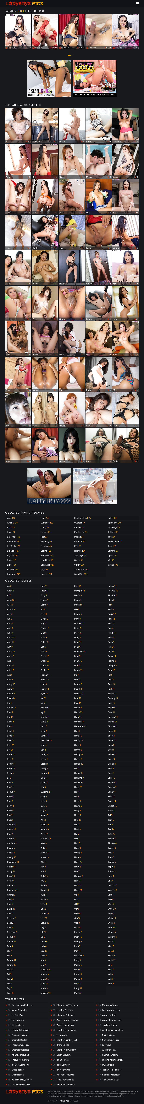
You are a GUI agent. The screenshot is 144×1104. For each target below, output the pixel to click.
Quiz (111, 670)
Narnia (78, 764)
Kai (43, 820)
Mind (77, 647)
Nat (76, 768)
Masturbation (82, 518)
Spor (111, 773)
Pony (111, 637)
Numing (78, 876)
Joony (44, 782)
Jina (44, 778)
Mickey (79, 623)
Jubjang (45, 792)
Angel (10, 642)
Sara (111, 712)
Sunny (112, 792)
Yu (110, 965)
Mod (77, 679)
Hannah (45, 675)
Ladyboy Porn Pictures (67, 1030)
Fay (9, 988)
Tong (111, 857)
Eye (10, 969)
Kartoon (46, 839)
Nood (77, 848)
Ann (10, 647)
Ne (77, 792)
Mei (76, 609)
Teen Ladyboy (63, 1065)
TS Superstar (63, 1060)
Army (11, 684)
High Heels (47, 560)
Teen (111, 537)
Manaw (45, 969)
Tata (111, 834)
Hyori (44, 693)
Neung (78, 806)
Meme (78, 614)
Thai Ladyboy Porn (20, 1060)
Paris (78, 974)
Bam (10, 712)
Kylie (44, 895)
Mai (43, 960)
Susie (111, 796)
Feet (44, 537)
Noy (76, 871)
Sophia (112, 764)
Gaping (46, 551)
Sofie (111, 750)
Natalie (78, 773)
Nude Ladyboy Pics (65, 1075)
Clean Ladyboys (64, 1055)
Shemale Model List (111, 1075)
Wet (111, 560)
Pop (111, 647)
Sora (111, 768)
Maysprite (79, 591)
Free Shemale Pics (65, 1080)
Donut (11, 937)
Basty (10, 722)
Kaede (44, 815)
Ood (77, 923)
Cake (10, 820)
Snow (111, 736)
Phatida (112, 595)
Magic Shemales (19, 1010)
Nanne (78, 750)
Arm (10, 679)
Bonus (11, 792)
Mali (43, 965)
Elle (9, 951)
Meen (77, 600)
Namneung (80, 726)
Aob (10, 661)
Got (44, 651)
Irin (43, 703)
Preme (112, 661)
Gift (44, 614)
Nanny (78, 754)
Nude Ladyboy (108, 1035)
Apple (10, 665)
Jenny (45, 754)
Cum (45, 518)
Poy (111, 651)
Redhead (79, 551)
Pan (77, 951)
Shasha (112, 726)
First (44, 586)
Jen (43, 750)
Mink (77, 656)
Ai (9, 595)
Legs (44, 569)
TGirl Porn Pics (63, 1070)
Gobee (44, 642)
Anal (11, 518)
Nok (76, 839)
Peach (112, 586)
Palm (78, 937)
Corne (10, 881)
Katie (44, 848)
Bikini (11, 560)
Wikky (111, 923)
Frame (45, 600)
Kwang (45, 890)
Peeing (79, 537)
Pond (112, 633)
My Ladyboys (108, 1065)
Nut (77, 885)
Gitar (44, 637)
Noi (76, 834)
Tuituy (111, 871)
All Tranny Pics (109, 1050)
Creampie (13, 574)
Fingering (46, 541)
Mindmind (79, 651)
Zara (111, 984)
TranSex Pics (63, 1045)
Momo (78, 684)
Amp (10, 633)
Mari (44, 984)
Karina (45, 829)
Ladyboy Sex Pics (65, 1010)
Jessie (44, 764)
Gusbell (45, 670)
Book (10, 796)
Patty (78, 988)
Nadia (78, 712)
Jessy (44, 768)
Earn (10, 946)
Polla (111, 623)
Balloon (11, 708)
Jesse (44, 759)
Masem (46, 993)
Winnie (112, 932)
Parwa (78, 979)
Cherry (11, 857)
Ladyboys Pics (63, 1101)
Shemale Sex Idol (20, 1040)
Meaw (78, 595)
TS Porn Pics (17, 1015)
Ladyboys (106, 1045)
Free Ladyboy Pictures (22, 1005)
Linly (43, 946)
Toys (112, 546)
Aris (9, 675)
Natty (78, 787)
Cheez (11, 853)
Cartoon (12, 843)
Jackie (44, 717)
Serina (112, 722)
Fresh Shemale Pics (21, 1085)
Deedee (11, 918)
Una (110, 881)
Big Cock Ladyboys (20, 1065)
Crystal (11, 895)
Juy (43, 810)
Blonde (11, 565)
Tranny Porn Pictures (112, 1070)
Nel (76, 796)
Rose (111, 684)
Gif (43, 609)
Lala (43, 909)
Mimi (78, 642)
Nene (77, 801)
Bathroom (13, 541)
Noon (78, 862)
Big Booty (13, 546)
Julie (44, 801)
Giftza (44, 619)
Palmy (78, 941)
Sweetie (112, 806)
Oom (77, 927)
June (44, 806)
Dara (10, 904)
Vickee (112, 890)
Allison (11, 609)
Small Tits (81, 574)
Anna (11, 651)
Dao (10, 899)
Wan (111, 904)
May (77, 586)
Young (113, 565)
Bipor (10, 773)
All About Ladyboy (20, 1035)
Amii (10, 628)
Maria (44, 988)
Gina (43, 633)
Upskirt (112, 555)
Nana (78, 736)
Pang (77, 960)
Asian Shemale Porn (111, 1020)
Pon (110, 628)
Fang (10, 979)
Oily (76, 909)
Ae (9, 586)
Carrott (11, 839)
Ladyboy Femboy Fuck (67, 1040)
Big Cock (13, 551)
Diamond (12, 932)
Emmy (11, 965)
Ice (43, 698)
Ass (11, 527)
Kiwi (43, 881)
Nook (77, 857)
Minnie (78, 661)
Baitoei (11, 698)
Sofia (111, 745)
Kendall (45, 853)
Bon (10, 787)
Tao (111, 829)
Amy (10, 637)
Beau (10, 731)
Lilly (43, 927)
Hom (44, 684)
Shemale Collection (20, 1050)
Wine (111, 927)
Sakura (112, 693)
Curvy (45, 527)
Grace (45, 656)
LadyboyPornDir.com (66, 1050)
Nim (77, 815)
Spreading (114, 523)
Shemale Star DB (110, 1055)
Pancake (79, 955)
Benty (11, 764)
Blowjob (12, 569)
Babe (11, 532)
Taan (111, 810)
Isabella (45, 708)
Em (9, 955)
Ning (77, 820)
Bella (11, 754)
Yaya (111, 941)
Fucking (46, 546)
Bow (10, 801)
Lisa (44, 951)
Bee (10, 740)
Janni (44, 736)
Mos (77, 703)
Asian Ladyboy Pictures (67, 1020)
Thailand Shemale (20, 1030)
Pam (77, 946)
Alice (11, 600)
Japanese (47, 565)
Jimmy (45, 773)
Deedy (11, 923)
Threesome (115, 541)
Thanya (112, 843)
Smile (112, 731)
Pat (77, 984)
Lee (44, 918)
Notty (77, 867)
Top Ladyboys (18, 1020)
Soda (112, 740)
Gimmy (45, 628)
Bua (9, 815)
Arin (10, 670)
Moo (77, 698)
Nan (77, 731)
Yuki (110, 974)
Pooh (111, 642)
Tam (111, 820)
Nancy (78, 740)
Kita (43, 871)
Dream (11, 941)
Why (110, 913)
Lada (44, 904)
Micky (77, 628)
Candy (11, 829)
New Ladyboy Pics (110, 1040)
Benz (11, 768)
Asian (12, 523)
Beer (10, 745)
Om (77, 918)
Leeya (45, 923)
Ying (111, 946)
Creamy (12, 890)
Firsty (44, 591)
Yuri (110, 979)
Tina (111, 853)
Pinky (112, 614)
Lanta (45, 913)
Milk (77, 633)
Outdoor (79, 523)
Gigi (43, 623)
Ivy (43, 712)
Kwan (44, 885)
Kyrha (44, 899)
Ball (9, 703)
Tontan (112, 862)
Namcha (79, 722)
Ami (10, 623)
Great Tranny (18, 1070)
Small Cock (80, 569)
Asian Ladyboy (109, 1015)
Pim (111, 609)
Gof (43, 647)
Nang (77, 745)
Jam (44, 726)
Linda (44, 941)
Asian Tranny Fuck (65, 1025)
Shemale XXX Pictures (67, 1005)
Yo (111, 951)
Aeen (10, 591)
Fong (44, 595)
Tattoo (113, 532)
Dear (10, 913)
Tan (110, 824)
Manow (45, 974)
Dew (10, 927)
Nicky (77, 810)
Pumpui (112, 665)
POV (77, 546)
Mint (77, 665)
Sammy (113, 698)
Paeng (78, 932)
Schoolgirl (80, 555)
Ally (9, 614)
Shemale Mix (18, 1075)
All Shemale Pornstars (112, 1030)
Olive (77, 913)
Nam (78, 717)
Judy (44, 796)
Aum (11, 689)
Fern (10, 993)
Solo (112, 518)
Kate (44, 843)
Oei (76, 895)
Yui (111, 969)
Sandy (111, 708)
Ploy (111, 619)
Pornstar (79, 541)
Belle (10, 759)
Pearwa (113, 591)
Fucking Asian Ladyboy (112, 1060)
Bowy (10, 806)
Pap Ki (78, 965)
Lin (43, 937)
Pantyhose (80, 532)
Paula (77, 993)
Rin (110, 675)
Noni (77, 843)
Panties (79, 527)
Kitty (44, 876)
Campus (12, 824)
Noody (78, 853)
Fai (9, 974)
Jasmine (46, 740)
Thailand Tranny (109, 1025)
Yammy (112, 937)
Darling (11, 909)
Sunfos (112, 787)
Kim (43, 867)
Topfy (111, 867)
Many (45, 979)
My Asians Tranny (110, 1005)
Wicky (112, 918)
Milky (77, 637)
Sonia (111, 759)
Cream (11, 885)
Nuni (77, 881)
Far (9, 984)
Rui (111, 689)
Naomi (78, 759)
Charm (11, 848)
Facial (45, 532)
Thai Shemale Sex (110, 1080)
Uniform (113, 551)
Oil (76, 904)
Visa (110, 895)
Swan (112, 801)
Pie (110, 605)
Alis (10, 605)
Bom (10, 782)
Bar (10, 717)
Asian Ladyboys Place (22, 1080)
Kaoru (45, 824)
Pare (77, 969)
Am (9, 619)
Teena (111, 839)
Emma (11, 960)
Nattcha (78, 782)
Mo (76, 675)
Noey (77, 829)
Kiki (43, 862)
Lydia (44, 955)
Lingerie (46, 574)
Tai (110, 815)
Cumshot (47, 523)
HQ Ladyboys (18, 1025)
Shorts (78, 560)
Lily (43, 932)
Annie (10, 656)
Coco (11, 876)
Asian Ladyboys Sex (21, 1055)
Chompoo (13, 862)
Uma (111, 876)
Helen (45, 679)
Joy (43, 787)
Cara (10, 834)
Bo (9, 778)
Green (45, 661)
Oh (76, 899)
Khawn (45, 857)
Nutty (78, 890)
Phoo (111, 600)
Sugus (111, 782)
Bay (9, 726)
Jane (44, 731)
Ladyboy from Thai (111, 1010)
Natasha (79, 778)
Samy (111, 703)
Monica (78, 693)
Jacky (44, 722)
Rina (111, 679)
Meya (77, 619)
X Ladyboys (62, 1035)
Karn (44, 834)
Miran (78, 670)
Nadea (78, 708)
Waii (110, 899)
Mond (78, 689)
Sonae (112, 754)
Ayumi (11, 693)
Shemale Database (66, 1015)
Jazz (44, 745)
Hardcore (47, 555)
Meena (78, 605)
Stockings (114, 527)
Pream (112, 656)
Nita (77, 824)
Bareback (13, 537)
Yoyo (111, 960)
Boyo (10, 810)
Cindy (11, 871)
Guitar (45, 665)
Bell (10, 750)
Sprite (111, 778)
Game (44, 605)
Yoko (111, 955)
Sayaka (113, 717)
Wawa (112, 909)
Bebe (10, 736)
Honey (45, 689)
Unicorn (112, 885)
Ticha (112, 848)
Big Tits (12, 555)
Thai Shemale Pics (20, 1045)
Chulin (11, 867)
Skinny (79, 565)
